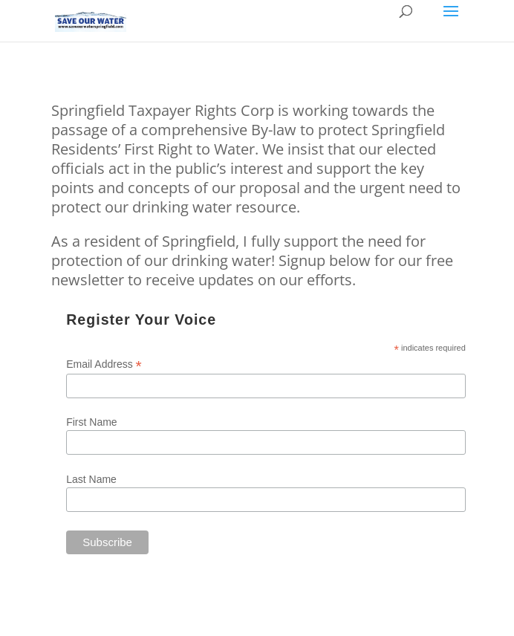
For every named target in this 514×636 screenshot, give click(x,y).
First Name (91, 422)
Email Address (104, 364)
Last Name (91, 479)
